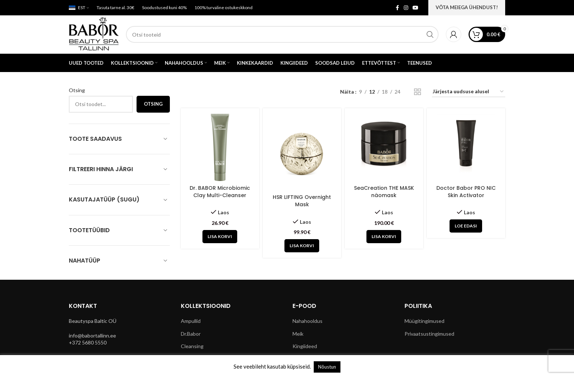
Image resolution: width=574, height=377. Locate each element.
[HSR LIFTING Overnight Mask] (302, 152)
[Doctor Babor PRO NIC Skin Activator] (466, 147)
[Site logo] (94, 34)
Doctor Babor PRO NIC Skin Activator (466, 191)
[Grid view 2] (417, 92)
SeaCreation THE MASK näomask (384, 191)
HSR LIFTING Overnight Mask (302, 200)
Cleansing (192, 346)
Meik (297, 334)
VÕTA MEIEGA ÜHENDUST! (467, 7)
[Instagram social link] (406, 8)
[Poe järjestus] (468, 92)
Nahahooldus (307, 321)
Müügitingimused (424, 321)
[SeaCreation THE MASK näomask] (384, 147)
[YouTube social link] (415, 8)
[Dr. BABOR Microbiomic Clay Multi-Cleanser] (220, 147)
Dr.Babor (191, 334)
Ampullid (191, 321)
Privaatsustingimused (429, 334)
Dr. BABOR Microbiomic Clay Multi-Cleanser (220, 191)
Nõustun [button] (327, 367)
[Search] (282, 34)
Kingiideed (304, 346)
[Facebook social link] (397, 8)
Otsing (77, 90)
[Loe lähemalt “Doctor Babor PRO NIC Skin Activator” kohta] (466, 226)
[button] (219, 236)
